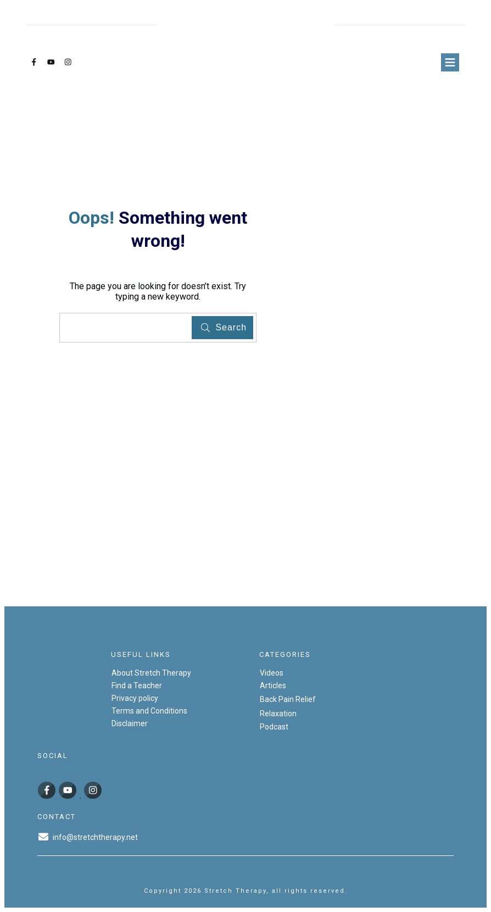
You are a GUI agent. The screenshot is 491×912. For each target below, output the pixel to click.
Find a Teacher (136, 685)
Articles (273, 685)
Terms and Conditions (149, 710)
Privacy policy (134, 698)
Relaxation (278, 713)
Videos (271, 672)
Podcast (274, 726)
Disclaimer (129, 723)
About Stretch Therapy (151, 672)
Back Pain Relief (288, 699)
